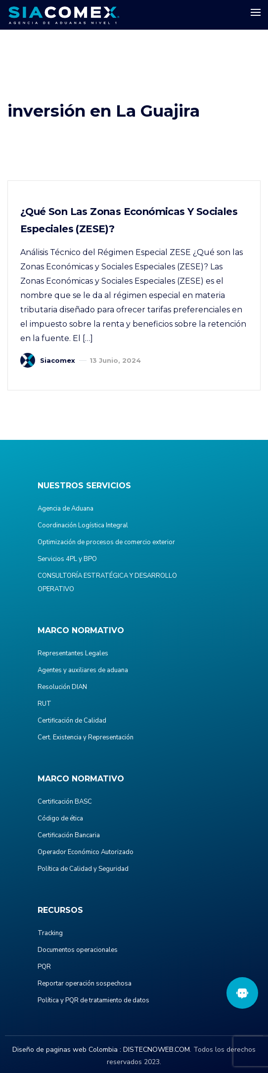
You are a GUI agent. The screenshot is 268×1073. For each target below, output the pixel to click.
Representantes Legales (73, 653)
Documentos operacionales (78, 949)
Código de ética (60, 818)
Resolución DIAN (62, 687)
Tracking (50, 933)
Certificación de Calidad (72, 720)
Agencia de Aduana (65, 508)
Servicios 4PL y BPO (67, 559)
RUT (44, 703)
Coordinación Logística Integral (83, 525)
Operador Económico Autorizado (86, 852)
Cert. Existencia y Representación (86, 737)
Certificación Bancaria (69, 835)
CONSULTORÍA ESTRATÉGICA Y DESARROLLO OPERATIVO (107, 582)
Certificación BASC (65, 801)
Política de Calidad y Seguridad (83, 868)
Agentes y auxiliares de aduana (83, 670)
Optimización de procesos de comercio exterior (106, 542)
